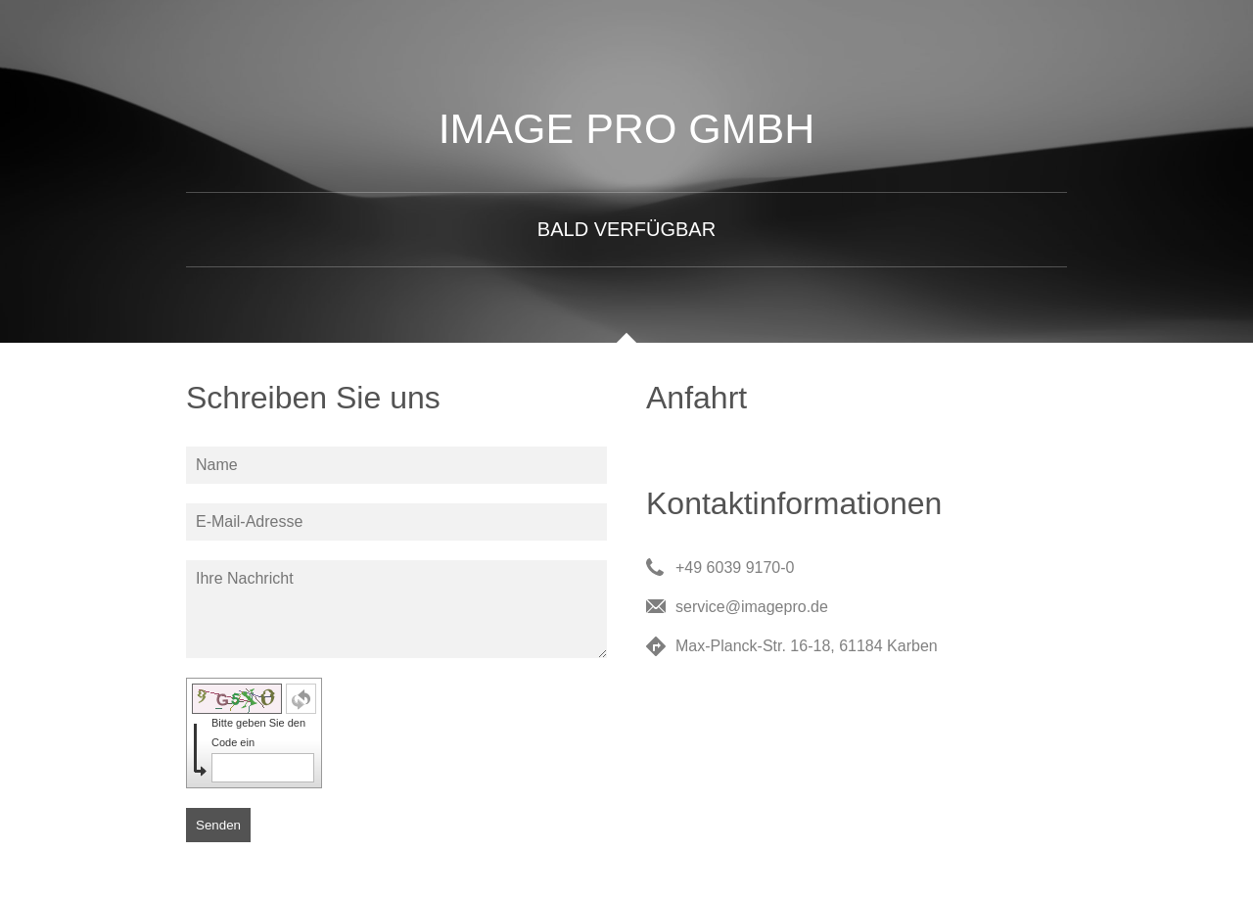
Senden (218, 825)
